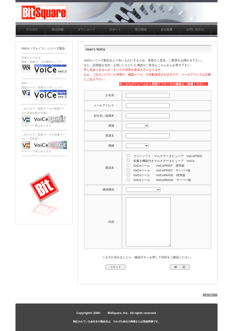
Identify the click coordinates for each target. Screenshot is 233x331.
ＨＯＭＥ (32, 29)
